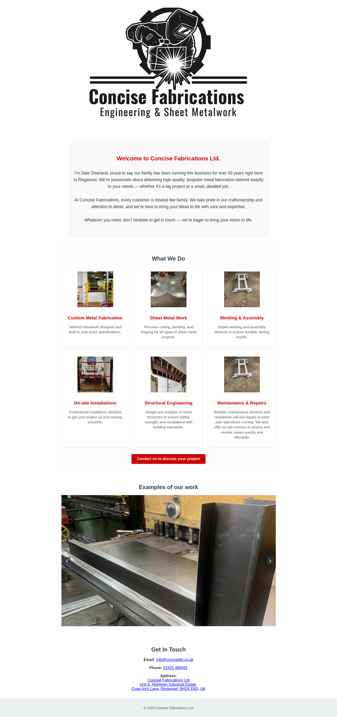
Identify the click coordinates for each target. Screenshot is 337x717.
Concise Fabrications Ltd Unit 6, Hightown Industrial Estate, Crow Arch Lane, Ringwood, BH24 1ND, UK (168, 684)
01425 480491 (175, 668)
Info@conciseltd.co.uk (174, 660)
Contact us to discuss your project (168, 459)
